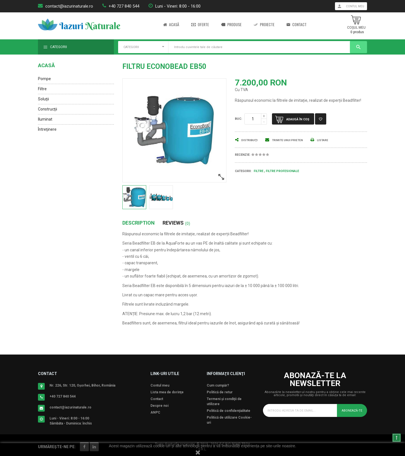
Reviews (176, 222)
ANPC (155, 412)
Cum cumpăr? (218, 385)
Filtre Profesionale (282, 171)
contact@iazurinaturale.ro (69, 6)
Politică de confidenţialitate (228, 411)
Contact (297, 24)
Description (138, 222)
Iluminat (45, 119)
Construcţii (47, 109)
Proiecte (264, 24)
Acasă (171, 24)
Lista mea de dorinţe (167, 392)
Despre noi (159, 406)
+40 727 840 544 (124, 6)
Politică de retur (220, 392)
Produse (231, 24)
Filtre (42, 89)
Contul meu (159, 385)
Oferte (200, 24)
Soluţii (43, 99)
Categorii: (243, 171)
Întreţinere (47, 129)
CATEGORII (131, 47)
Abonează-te (350, 410)
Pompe (44, 78)
